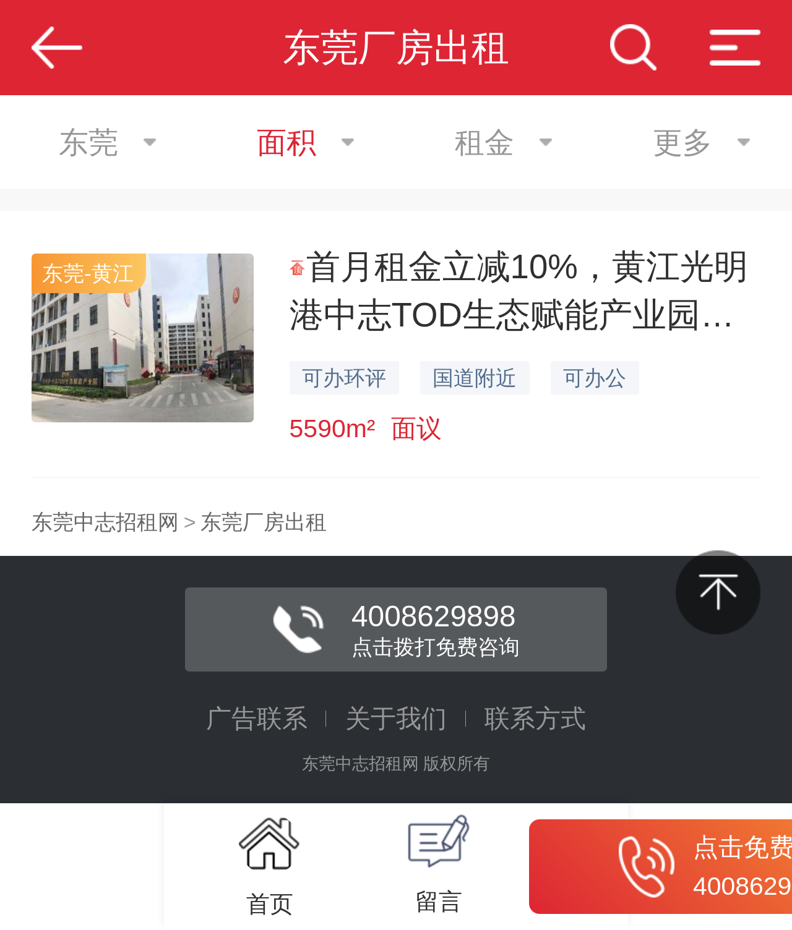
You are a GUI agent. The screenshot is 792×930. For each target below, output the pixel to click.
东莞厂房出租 (263, 522)
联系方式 (535, 718)
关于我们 (396, 718)
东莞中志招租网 (105, 522)
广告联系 (257, 718)
